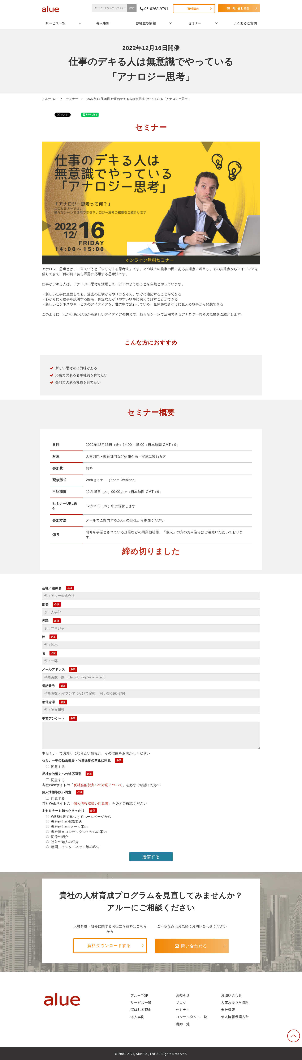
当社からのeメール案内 (67, 827)
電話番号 (48, 686)
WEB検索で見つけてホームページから (78, 816)
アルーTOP (49, 98)
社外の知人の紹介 (62, 842)
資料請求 (193, 9)
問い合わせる (240, 8)
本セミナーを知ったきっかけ (63, 810)
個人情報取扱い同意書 (91, 803)
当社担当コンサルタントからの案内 (76, 832)
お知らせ (183, 995)
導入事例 (102, 23)
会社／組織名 (52, 588)
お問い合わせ (231, 995)
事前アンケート (53, 718)
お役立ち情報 (146, 23)
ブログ (181, 1002)
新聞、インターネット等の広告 (73, 847)
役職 (45, 621)
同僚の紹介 (57, 837)
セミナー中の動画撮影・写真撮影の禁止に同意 (76, 760)
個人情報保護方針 (235, 1016)
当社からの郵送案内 (64, 822)
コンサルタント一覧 (191, 1016)
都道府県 (48, 702)
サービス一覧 (55, 23)
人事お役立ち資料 (235, 1002)
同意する (55, 766)
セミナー (195, 23)
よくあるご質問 (245, 23)
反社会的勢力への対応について (98, 785)
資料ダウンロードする (109, 945)
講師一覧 (183, 1023)
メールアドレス (53, 669)
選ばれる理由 (140, 1009)
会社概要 (228, 1009)
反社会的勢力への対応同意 (61, 774)
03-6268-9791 (156, 8)
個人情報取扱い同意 (57, 792)
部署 (45, 604)
